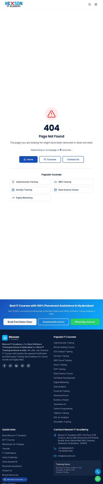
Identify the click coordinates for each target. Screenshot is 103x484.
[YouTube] (22, 366)
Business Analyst (61, 400)
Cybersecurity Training (64, 343)
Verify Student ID (9, 462)
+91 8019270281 (65, 451)
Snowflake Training (62, 422)
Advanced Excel (61, 395)
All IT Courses (8, 440)
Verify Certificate (9, 457)
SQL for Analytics (61, 417)
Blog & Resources (10, 475)
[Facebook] (4, 366)
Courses (50, 159)
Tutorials (6, 448)
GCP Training (59, 369)
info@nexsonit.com (66, 456)
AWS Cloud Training (63, 360)
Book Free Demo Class (20, 321)
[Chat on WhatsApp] (98, 479)
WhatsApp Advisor (85, 321)
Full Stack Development (64, 378)
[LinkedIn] (16, 366)
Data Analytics (60, 386)
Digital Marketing (61, 382)
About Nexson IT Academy (14, 435)
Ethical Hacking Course (64, 347)
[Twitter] (10, 366)
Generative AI (60, 404)
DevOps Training (61, 356)
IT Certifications (9, 453)
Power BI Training (62, 391)
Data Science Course (63, 373)
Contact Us (73, 159)
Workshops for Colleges (13, 444)
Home (28, 159)
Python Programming (63, 408)
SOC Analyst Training (63, 351)
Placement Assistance (12, 466)
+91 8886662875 (66, 448)
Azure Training (60, 365)
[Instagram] (28, 366)
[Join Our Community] (15, 479)
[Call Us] (98, 472)
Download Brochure (53, 321)
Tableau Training (61, 413)
